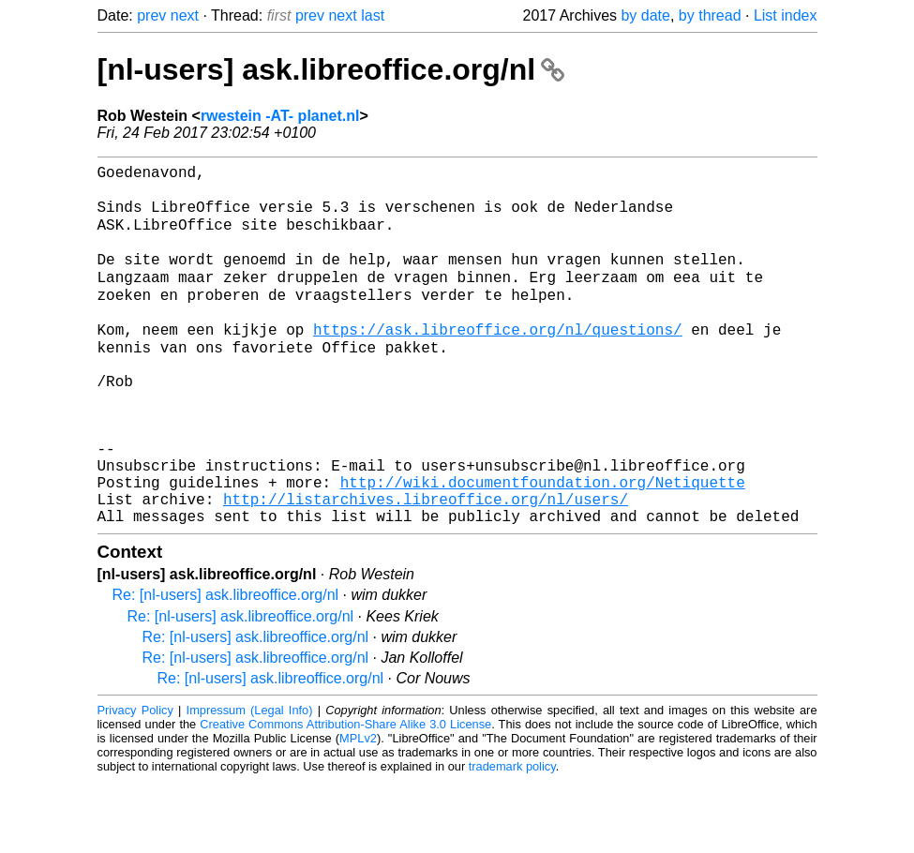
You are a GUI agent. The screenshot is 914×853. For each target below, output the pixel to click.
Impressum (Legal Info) (250, 782)
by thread (710, 15)
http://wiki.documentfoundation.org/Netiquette (542, 546)
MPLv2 (358, 810)
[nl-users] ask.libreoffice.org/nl (330, 69)
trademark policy (512, 838)
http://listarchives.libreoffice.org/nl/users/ (425, 567)
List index (785, 15)
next (185, 15)
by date (645, 15)
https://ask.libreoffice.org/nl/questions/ (497, 361)
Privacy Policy (135, 782)
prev (151, 15)
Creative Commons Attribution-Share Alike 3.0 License (345, 796)
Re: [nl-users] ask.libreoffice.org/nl (225, 667)
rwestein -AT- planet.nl (280, 116)
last (372, 15)
